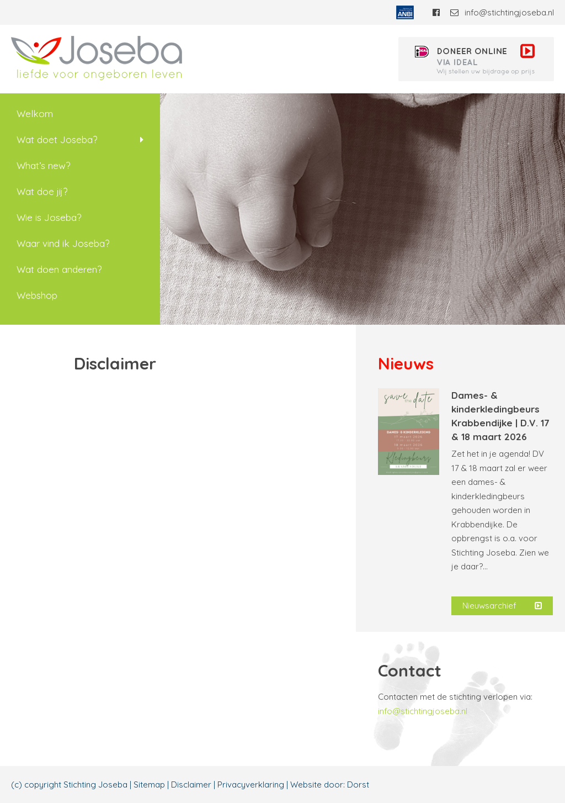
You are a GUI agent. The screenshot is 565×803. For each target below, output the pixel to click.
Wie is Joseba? (49, 217)
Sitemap (149, 784)
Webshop (37, 295)
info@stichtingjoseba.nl (502, 12)
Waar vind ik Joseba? (63, 243)
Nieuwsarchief (502, 605)
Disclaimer (191, 784)
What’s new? (43, 165)
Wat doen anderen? (59, 269)
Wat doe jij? (42, 191)
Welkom (35, 113)
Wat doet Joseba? (57, 139)
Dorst (358, 784)
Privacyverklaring (250, 784)
